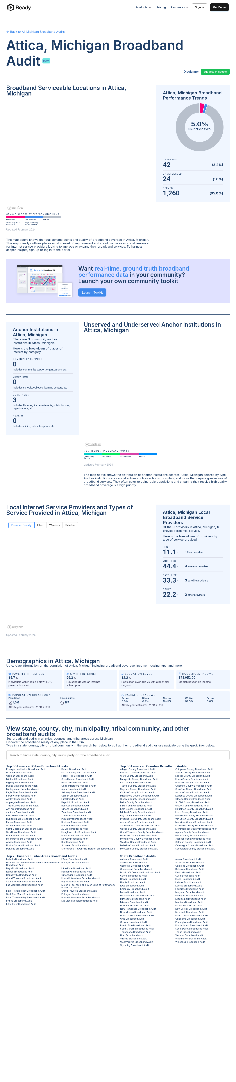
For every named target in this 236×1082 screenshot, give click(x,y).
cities (48, 738)
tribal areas (81, 738)
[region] (79, 156)
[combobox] (118, 755)
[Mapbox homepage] (15, 208)
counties (59, 738)
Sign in (199, 7)
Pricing (161, 7)
